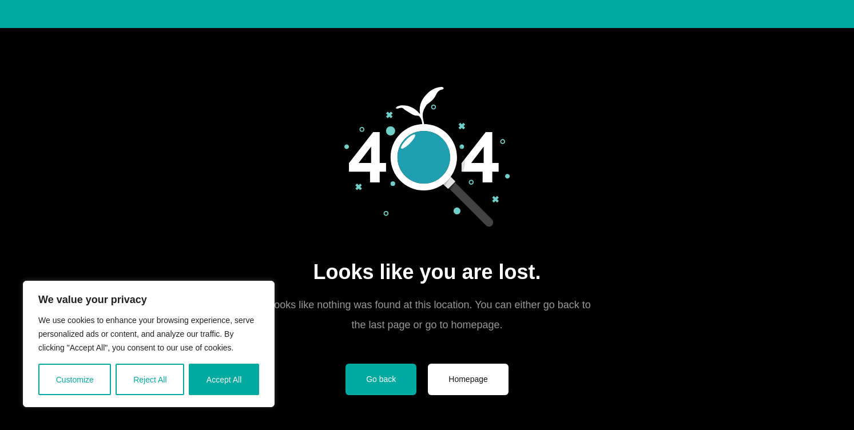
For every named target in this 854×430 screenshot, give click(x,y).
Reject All (149, 379)
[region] (149, 344)
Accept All (223, 379)
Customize (75, 379)
